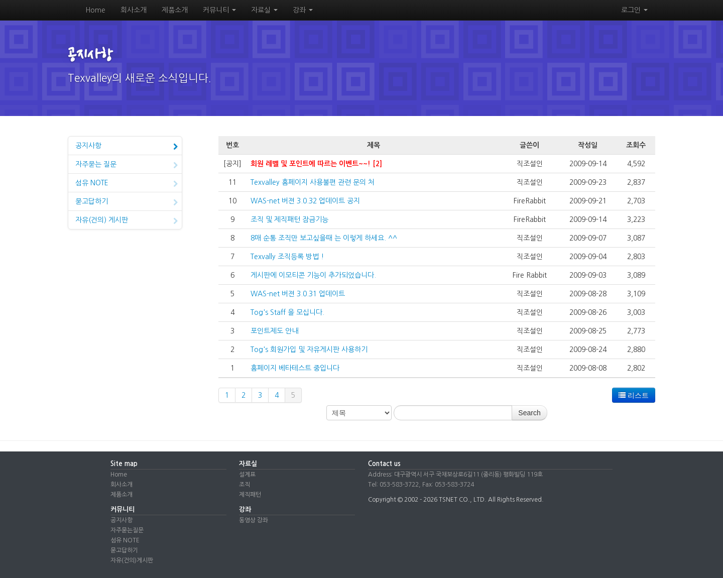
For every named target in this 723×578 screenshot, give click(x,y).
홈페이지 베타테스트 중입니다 (295, 368)
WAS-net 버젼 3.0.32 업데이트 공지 (305, 200)
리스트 (634, 395)
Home (95, 10)
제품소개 (175, 10)
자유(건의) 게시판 (126, 221)
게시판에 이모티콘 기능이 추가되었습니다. (313, 275)
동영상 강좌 (253, 520)
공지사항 (126, 147)
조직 (244, 485)
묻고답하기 (126, 202)
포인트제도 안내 (274, 330)
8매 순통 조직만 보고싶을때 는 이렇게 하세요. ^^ (324, 238)
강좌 (303, 10)
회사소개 (133, 10)
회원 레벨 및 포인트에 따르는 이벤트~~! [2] (316, 163)
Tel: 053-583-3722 (393, 485)
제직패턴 (250, 495)
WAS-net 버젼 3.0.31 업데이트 (298, 293)
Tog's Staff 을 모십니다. (287, 312)
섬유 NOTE (126, 184)
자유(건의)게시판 (131, 560)
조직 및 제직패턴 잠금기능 (289, 219)
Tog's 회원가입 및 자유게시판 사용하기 (309, 349)
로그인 (634, 10)
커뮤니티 (219, 10)
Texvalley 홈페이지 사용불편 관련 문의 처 (313, 182)
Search (529, 413)
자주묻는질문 (127, 530)
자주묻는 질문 (126, 165)
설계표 (247, 475)
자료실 (264, 10)
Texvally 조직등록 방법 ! (287, 256)
